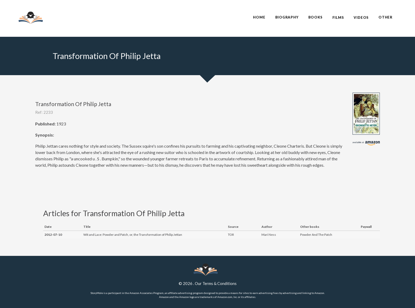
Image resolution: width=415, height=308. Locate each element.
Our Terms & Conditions (216, 283)
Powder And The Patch (316, 235)
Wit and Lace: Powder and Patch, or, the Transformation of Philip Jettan (132, 235)
